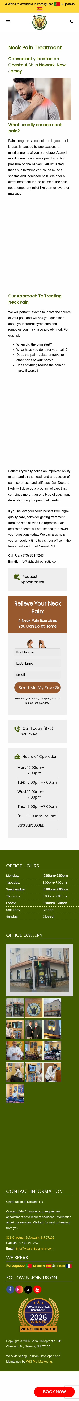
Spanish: (42, 1265)
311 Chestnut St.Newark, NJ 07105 (30, 1237)
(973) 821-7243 (32, 555)
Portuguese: (19, 1265)
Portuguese (48, 4)
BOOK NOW (54, 1392)
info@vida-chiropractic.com (38, 561)
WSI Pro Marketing (39, 1361)
